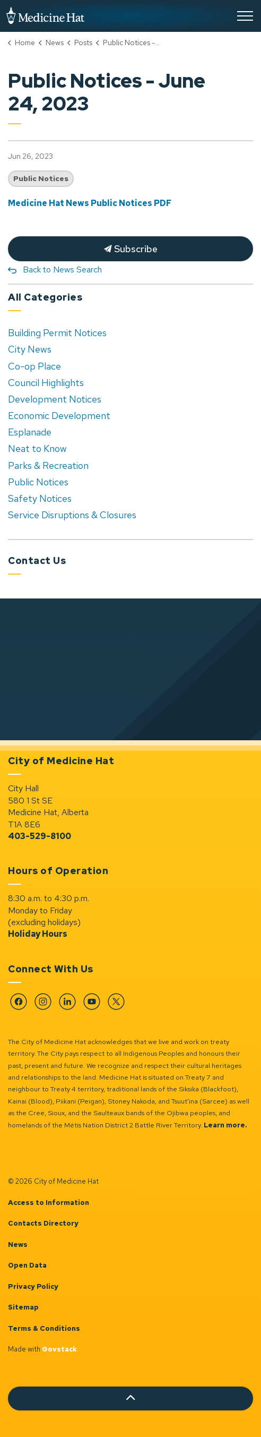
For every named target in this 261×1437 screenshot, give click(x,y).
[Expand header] (245, 16)
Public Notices (40, 178)
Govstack (59, 1349)
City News (29, 349)
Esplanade (29, 432)
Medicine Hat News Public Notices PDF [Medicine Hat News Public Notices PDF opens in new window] (89, 203)
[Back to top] (130, 1398)
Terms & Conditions (44, 1328)
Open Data (27, 1265)
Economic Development (59, 415)
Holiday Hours (37, 933)
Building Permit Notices (57, 333)
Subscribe (130, 248)
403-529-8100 (39, 836)
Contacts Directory (43, 1223)
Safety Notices (40, 498)
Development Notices (54, 399)
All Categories (45, 297)
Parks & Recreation (48, 465)
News (18, 1244)
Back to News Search (62, 269)
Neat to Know (37, 448)
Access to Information (48, 1202)
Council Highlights (46, 383)
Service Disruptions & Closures (72, 515)
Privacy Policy (33, 1286)
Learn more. (225, 1125)
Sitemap (23, 1307)
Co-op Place (34, 366)
